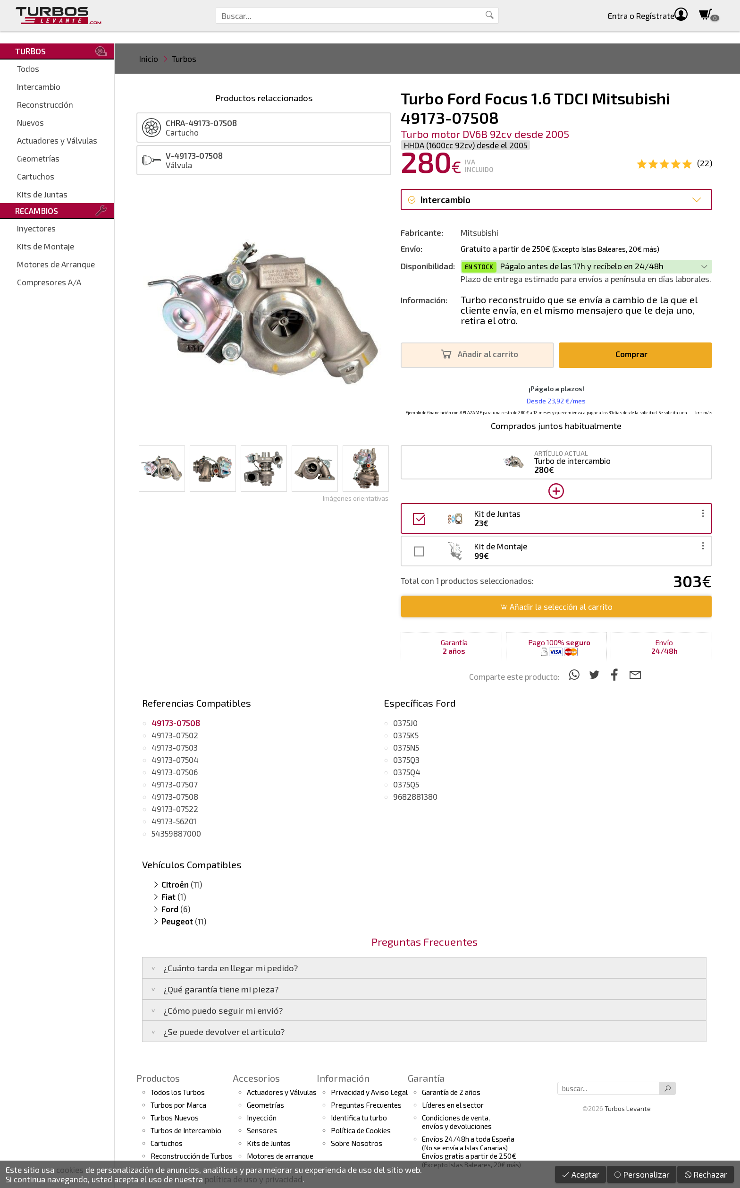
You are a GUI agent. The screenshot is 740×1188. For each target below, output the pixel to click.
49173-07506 (174, 772)
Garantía (426, 1078)
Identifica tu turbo (359, 1117)
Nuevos (30, 122)
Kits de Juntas (42, 194)
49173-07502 (174, 735)
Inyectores (36, 228)
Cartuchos (35, 176)
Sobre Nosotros (356, 1143)
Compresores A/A (49, 282)
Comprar (634, 354)
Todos (28, 68)
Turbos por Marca (178, 1105)
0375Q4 (406, 772)
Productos (158, 1078)
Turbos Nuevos (175, 1117)
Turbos (184, 58)
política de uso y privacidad (254, 1179)
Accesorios (256, 1078)
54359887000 (176, 833)
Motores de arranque (280, 1156)
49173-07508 (174, 796)
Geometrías (38, 158)
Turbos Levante (628, 1108)
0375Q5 (406, 784)
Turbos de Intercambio (186, 1130)
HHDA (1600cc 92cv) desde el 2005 (465, 145)
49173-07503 (174, 747)
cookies (70, 1169)
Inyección (262, 1117)
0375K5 (406, 735)
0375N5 (406, 747)
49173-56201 (173, 821)
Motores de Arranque (56, 264)
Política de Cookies (361, 1130)
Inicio (148, 58)
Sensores (262, 1130)
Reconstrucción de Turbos (192, 1156)
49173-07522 (174, 808)
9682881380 (415, 796)
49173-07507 (174, 784)
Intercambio (38, 86)
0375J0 (405, 722)
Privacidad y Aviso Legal (369, 1092)
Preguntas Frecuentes (366, 1105)
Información (343, 1078)
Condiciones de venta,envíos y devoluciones (457, 1121)
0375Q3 (406, 759)
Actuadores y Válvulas (57, 140)
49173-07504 (175, 759)
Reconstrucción (45, 104)
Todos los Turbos (178, 1092)
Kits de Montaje (45, 246)
